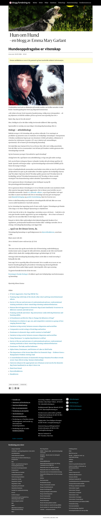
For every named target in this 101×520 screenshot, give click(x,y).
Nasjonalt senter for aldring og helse (49, 467)
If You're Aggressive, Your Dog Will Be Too (24, 294)
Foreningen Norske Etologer (18, 274)
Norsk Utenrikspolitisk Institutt (48, 502)
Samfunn (53, 3)
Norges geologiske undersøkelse (48, 491)
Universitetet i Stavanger (75, 497)
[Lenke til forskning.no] (19, 2)
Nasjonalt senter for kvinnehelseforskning (51, 471)
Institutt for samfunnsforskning (20, 490)
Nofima (42, 478)
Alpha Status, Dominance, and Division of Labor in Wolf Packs (31, 349)
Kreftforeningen (16, 494)
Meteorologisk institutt (17, 501)
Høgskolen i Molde (16, 479)
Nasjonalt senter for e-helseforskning (49, 469)
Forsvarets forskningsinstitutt (19, 468)
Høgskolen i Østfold (17, 481)
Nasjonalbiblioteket (45, 461)
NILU (13, 511)
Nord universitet (44, 480)
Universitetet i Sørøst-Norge (76, 499)
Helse (41, 3)
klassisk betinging (18, 197)
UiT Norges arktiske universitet (77, 485)
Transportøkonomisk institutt (76, 483)
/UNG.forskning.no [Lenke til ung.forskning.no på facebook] (75, 406)
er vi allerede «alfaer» (34, 192)
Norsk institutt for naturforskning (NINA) (50, 505)
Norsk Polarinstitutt (45, 496)
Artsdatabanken (16, 453)
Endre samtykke (17, 438)
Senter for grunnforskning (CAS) (77, 464)
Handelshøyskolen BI (17, 474)
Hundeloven (14, 374)
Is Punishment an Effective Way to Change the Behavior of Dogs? (32, 318)
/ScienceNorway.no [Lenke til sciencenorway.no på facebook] (75, 409)
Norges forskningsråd (46, 489)
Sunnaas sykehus (73, 477)
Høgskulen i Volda (16, 483)
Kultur (35, 3)
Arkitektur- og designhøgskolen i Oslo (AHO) (23, 451)
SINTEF (71, 461)
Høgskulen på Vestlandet (18, 485)
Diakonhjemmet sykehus (18, 455)
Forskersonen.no (85, 3)
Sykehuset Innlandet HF (75, 479)
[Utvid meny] (9, 8)
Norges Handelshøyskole (46, 487)
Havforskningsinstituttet (18, 477)
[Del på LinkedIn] (15, 388)
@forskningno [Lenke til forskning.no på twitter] (74, 399)
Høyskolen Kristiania (17, 488)
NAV (13, 503)
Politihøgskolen (73, 448)
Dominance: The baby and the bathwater (23, 346)
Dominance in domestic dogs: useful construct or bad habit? (30, 332)
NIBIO (13, 505)
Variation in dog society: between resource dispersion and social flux (33, 326)
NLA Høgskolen (44, 448)
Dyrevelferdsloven (16, 371)
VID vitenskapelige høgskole (76, 508)
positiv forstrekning (34, 197)
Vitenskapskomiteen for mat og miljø (78, 510)
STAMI (70, 470)
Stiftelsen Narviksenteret (75, 474)
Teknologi (61, 3)
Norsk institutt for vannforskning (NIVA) (50, 507)
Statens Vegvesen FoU (74, 472)
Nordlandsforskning (45, 482)
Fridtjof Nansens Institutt (18, 472)
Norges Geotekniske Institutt (47, 484)
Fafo (13, 461)
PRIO (70, 451)
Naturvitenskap (72, 3)
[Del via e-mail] (18, 388)
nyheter (23, 384)
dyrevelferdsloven (48, 232)
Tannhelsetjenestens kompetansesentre (79, 481)
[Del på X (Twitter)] (12, 388)
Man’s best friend (16, 368)
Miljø (46, 3)
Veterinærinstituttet (74, 506)
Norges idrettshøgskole (46, 493)
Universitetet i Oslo (74, 494)
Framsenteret (15, 470)
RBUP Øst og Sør (73, 453)
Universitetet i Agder (74, 488)
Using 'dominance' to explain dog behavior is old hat (28, 338)
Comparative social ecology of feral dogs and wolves (28, 329)
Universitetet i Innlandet (75, 492)
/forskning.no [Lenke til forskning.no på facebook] (73, 402)
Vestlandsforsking (73, 503)
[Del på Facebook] (9, 388)
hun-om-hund (14, 384)
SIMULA (71, 459)
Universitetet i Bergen (74, 490)
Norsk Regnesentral (45, 498)
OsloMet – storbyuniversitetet (47, 509)
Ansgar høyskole (16, 448)
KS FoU (13, 492)
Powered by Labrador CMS (50, 517)
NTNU (41, 459)
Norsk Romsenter (44, 500)
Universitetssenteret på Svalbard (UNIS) (79, 501)
